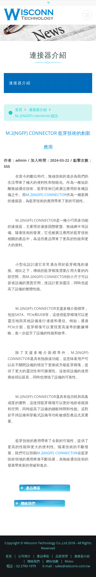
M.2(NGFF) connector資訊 (36, 115)
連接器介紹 (38, 109)
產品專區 (33, 488)
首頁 (18, 109)
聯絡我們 (28, 503)
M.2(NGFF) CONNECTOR (46, 194)
